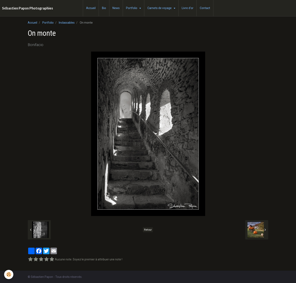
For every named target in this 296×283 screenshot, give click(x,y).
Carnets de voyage (159, 8)
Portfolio (132, 8)
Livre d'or (187, 8)
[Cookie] (8, 274)
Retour (148, 229)
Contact (205, 8)
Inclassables (67, 22)
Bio (104, 8)
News (116, 8)
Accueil (91, 8)
